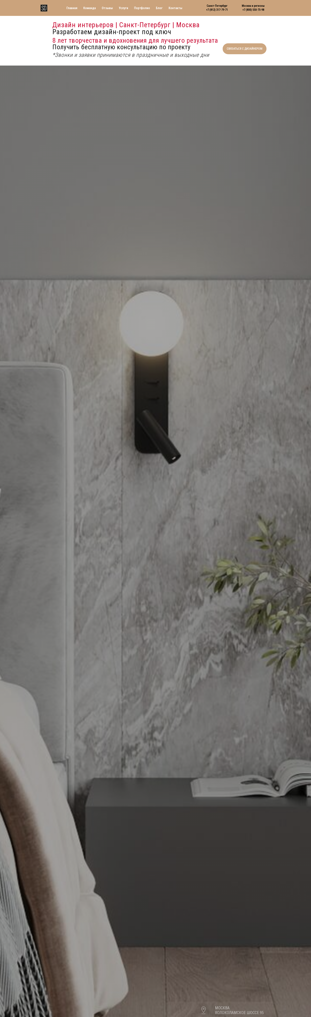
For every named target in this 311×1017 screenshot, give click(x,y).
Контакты (175, 8)
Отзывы (107, 8)
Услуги (123, 8)
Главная (71, 8)
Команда (89, 8)
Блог (159, 8)
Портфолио (142, 8)
